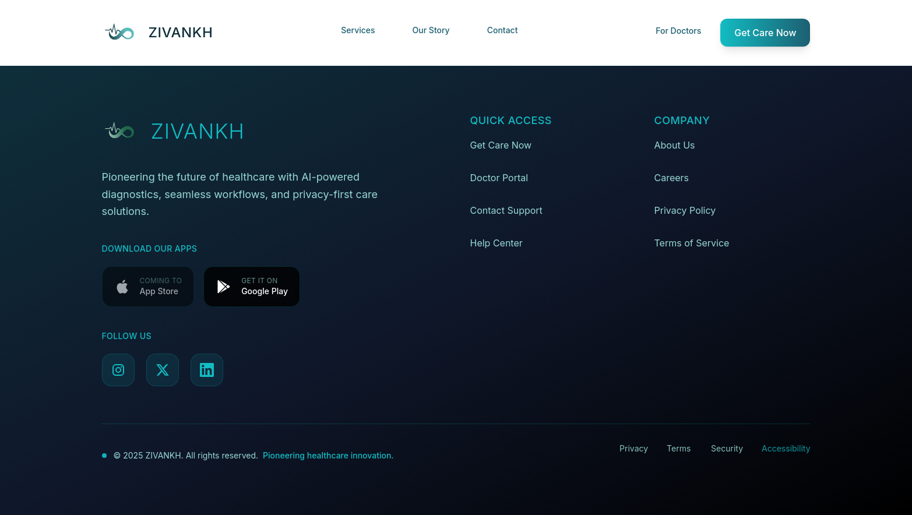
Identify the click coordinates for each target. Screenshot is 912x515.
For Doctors (678, 31)
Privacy (633, 448)
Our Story (431, 30)
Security (727, 448)
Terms (679, 448)
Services (358, 30)
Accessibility (786, 448)
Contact (502, 30)
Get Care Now (765, 32)
